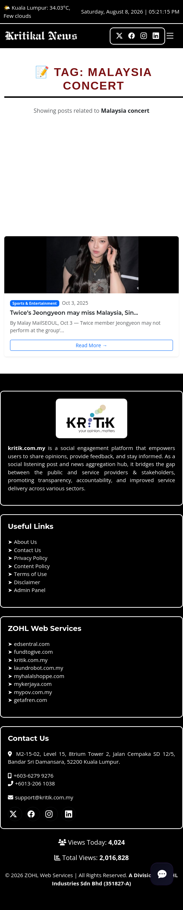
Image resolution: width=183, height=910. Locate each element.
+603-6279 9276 (31, 775)
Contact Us (27, 549)
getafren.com (30, 699)
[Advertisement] (92, 183)
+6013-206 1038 (31, 783)
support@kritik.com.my (40, 797)
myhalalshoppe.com (39, 675)
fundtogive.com (33, 651)
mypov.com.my (33, 692)
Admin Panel (29, 589)
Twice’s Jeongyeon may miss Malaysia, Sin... (74, 312)
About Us (25, 541)
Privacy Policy (31, 557)
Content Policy (32, 566)
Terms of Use (30, 573)
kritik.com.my (31, 659)
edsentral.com (32, 643)
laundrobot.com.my (38, 667)
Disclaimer (27, 582)
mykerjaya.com (33, 683)
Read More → (92, 345)
